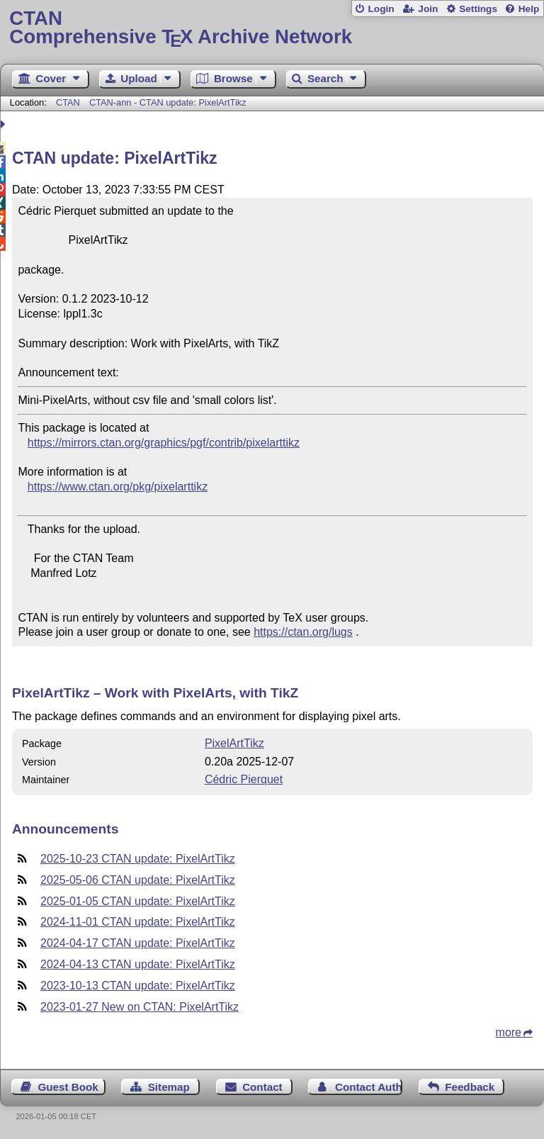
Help (529, 9)
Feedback (469, 1087)
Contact (262, 1087)
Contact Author (368, 1087)
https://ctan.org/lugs (303, 632)
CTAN (68, 102)
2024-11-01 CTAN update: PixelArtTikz (137, 922)
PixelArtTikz (234, 743)
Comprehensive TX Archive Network (271, 28)
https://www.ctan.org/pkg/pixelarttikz (118, 487)
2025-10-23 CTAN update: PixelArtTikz (137, 859)
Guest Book (68, 1087)
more (508, 1032)
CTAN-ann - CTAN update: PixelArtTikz (167, 102)
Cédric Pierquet (244, 779)
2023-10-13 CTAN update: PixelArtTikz (137, 986)
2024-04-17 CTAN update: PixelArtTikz (137, 943)
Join (428, 9)
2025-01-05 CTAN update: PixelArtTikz (137, 901)
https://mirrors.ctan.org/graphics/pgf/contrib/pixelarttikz (164, 443)
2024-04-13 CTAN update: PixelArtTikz (137, 964)
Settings (478, 9)
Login (381, 9)
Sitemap (169, 1087)
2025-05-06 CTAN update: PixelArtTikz (137, 880)
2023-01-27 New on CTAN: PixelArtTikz (139, 1007)
